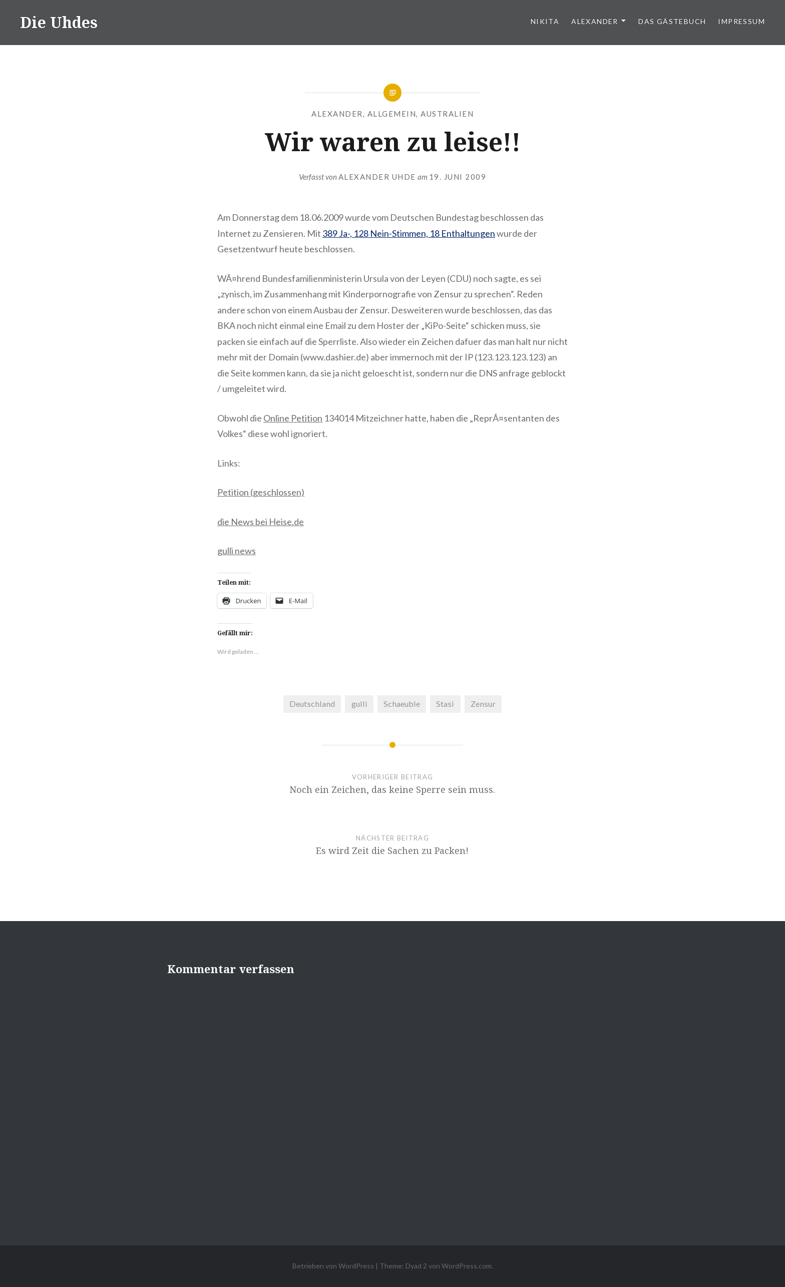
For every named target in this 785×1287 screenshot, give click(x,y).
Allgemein (392, 113)
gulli (359, 703)
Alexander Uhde (377, 176)
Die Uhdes (59, 22)
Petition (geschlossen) (260, 492)
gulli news (236, 550)
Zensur (483, 703)
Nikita (545, 21)
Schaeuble (401, 703)
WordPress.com (467, 1265)
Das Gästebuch (672, 21)
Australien (447, 113)
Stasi (445, 703)
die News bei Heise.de (260, 521)
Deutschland (312, 703)
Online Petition (292, 417)
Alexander (594, 21)
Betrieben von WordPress (333, 1265)
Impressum (741, 21)
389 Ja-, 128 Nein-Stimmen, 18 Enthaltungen (408, 233)
